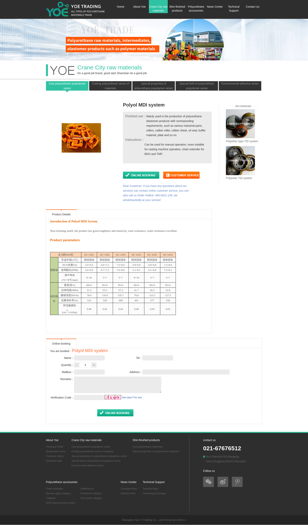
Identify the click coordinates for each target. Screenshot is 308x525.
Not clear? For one (132, 397)
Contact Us (252, 6)
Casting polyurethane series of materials (110, 86)
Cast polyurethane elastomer (148, 446)
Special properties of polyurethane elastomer (156, 451)
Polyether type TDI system (242, 141)
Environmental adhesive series (240, 83)
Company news (129, 488)
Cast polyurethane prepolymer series (67, 86)
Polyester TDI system (239, 178)
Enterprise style (54, 460)
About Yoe (139, 6)
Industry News (128, 493)
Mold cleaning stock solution (60, 502)
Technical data (150, 488)
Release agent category (58, 493)
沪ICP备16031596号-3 (174, 520)
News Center (215, 6)
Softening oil (86, 488)
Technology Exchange (154, 493)
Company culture (55, 456)
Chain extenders (54, 488)
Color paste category (91, 498)
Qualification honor (56, 451)
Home (120, 6)
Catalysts (51, 498)
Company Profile (54, 446)
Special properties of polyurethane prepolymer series (153, 86)
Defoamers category (91, 493)
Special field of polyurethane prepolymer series (197, 86)
